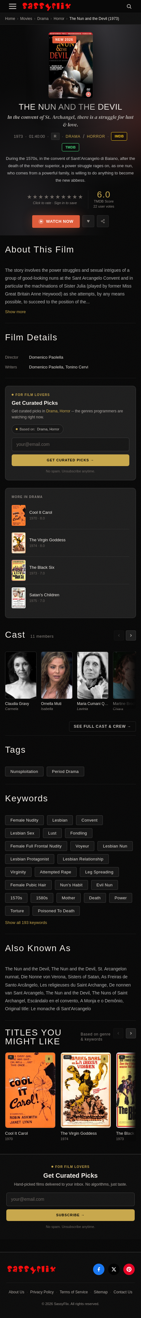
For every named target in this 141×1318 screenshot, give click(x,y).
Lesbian (60, 820)
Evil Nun (105, 885)
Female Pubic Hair (28, 885)
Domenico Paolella (46, 357)
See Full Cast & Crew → (102, 726)
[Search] (129, 6)
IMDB (119, 136)
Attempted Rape (55, 872)
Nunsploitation (24, 771)
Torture (17, 910)
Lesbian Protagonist (29, 859)
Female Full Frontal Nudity (36, 846)
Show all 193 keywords (26, 922)
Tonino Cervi (76, 367)
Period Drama (65, 771)
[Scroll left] (119, 635)
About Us (16, 1292)
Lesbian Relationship (83, 859)
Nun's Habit (71, 885)
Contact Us (123, 1292)
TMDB (70, 147)
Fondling (78, 833)
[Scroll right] (131, 635)
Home (10, 18)
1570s (16, 898)
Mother (68, 898)
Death (95, 898)
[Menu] (12, 6)
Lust (52, 833)
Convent (89, 820)
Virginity (18, 872)
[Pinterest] (129, 1269)
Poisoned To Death (56, 910)
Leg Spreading (99, 872)
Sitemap (101, 1292)
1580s (42, 898)
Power (121, 898)
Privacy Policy (42, 1292)
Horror (59, 18)
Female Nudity (24, 820)
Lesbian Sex (22, 833)
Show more (15, 311)
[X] (114, 1269)
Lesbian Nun (115, 846)
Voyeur (82, 846)
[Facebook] (98, 1269)
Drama (43, 18)
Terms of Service (74, 1292)
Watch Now (55, 221)
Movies (26, 18)
